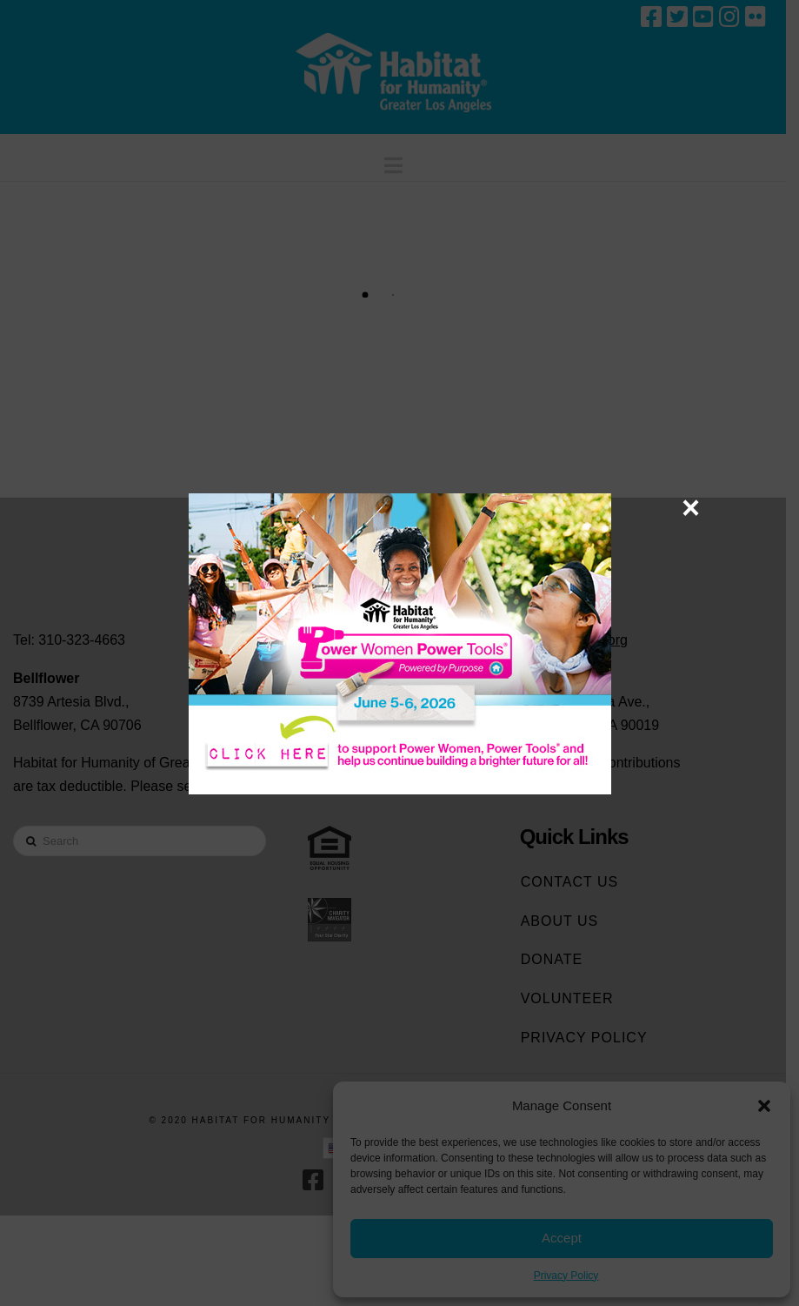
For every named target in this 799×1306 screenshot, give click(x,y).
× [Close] (691, 507)
